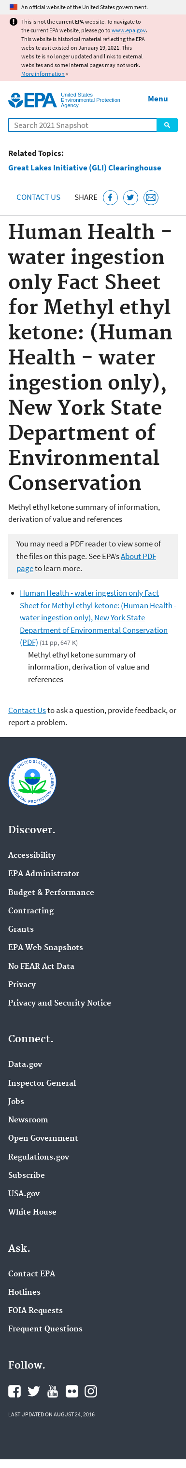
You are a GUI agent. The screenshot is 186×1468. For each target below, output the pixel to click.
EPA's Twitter (34, 1391)
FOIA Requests (35, 1311)
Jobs (16, 1102)
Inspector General (42, 1083)
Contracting (31, 911)
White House (32, 1212)
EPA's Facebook (14, 1391)
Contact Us (38, 197)
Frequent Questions (45, 1329)
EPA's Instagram (91, 1391)
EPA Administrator (43, 874)
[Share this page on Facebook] (110, 197)
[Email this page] (150, 197)
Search (167, 125)
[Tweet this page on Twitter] (130, 197)
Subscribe (26, 1176)
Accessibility (32, 856)
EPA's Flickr (72, 1391)
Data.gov (25, 1065)
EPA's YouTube (52, 1391)
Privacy (22, 985)
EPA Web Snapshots (45, 948)
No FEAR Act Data (41, 967)
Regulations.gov (38, 1157)
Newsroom (28, 1120)
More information (43, 73)
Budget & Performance (51, 893)
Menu (158, 98)
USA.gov (24, 1194)
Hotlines (24, 1292)
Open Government (43, 1138)
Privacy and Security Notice (59, 1003)
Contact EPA (31, 1274)
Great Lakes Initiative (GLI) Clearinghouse (84, 168)
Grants (21, 929)
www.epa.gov (129, 30)
